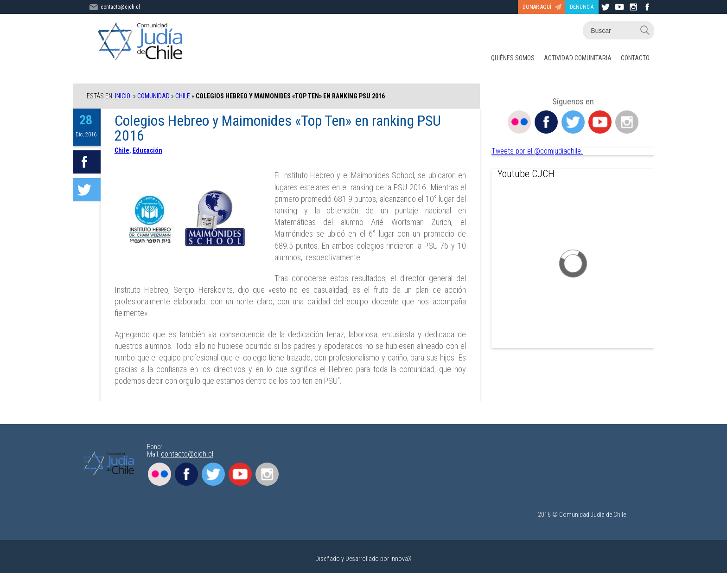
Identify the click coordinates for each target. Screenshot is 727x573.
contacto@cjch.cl (187, 454)
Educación (147, 150)
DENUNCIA (581, 7)
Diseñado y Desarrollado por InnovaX (363, 558)
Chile (182, 96)
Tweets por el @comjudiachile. (537, 151)
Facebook (546, 122)
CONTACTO (635, 58)
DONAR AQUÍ (537, 7)
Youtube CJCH (526, 174)
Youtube (600, 122)
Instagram (626, 122)
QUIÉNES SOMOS (513, 58)
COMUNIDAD (153, 96)
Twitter (573, 122)
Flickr (519, 122)
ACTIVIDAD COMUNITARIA (578, 58)
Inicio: (123, 96)
